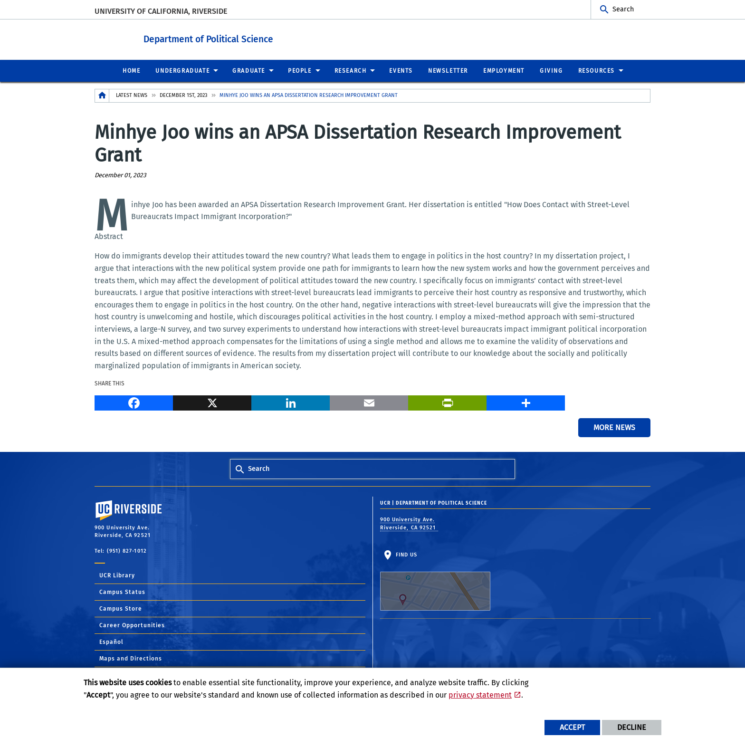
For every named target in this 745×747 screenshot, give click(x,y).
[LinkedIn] (290, 401)
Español (111, 641)
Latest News (131, 95)
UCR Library (117, 575)
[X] (212, 401)
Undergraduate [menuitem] (182, 70)
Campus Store (120, 608)
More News (614, 426)
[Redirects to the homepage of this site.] (102, 95)
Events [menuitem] (401, 70)
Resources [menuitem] (596, 70)
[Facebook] (134, 401)
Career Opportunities (132, 625)
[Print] (447, 401)
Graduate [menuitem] (248, 70)
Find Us (435, 580)
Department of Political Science (252, 37)
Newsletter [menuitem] (448, 70)
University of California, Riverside (161, 11)
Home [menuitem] (131, 70)
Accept (572, 727)
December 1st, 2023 (183, 95)
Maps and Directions (130, 658)
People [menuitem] (300, 70)
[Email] (369, 401)
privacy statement (480, 694)
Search (623, 9)
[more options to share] (526, 401)
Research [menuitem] (350, 70)
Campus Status (122, 591)
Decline (631, 727)
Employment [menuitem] (504, 70)
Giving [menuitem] (551, 70)
